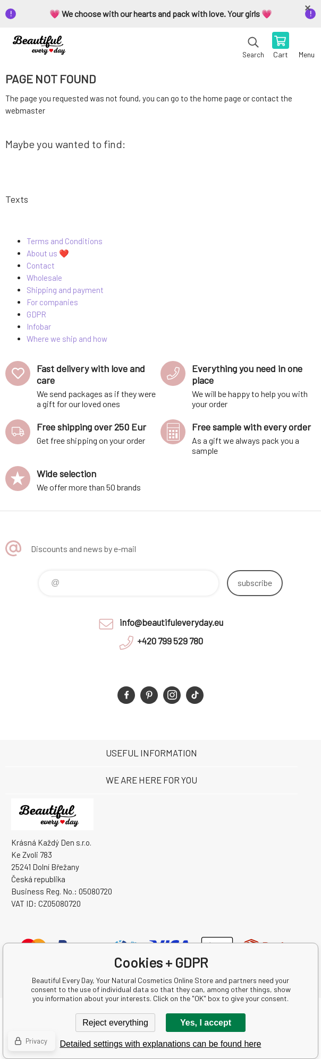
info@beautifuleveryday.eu (171, 622)
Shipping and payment (65, 290)
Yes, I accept (205, 1022)
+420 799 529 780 (170, 640)
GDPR (36, 314)
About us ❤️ (48, 253)
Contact (41, 265)
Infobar (39, 326)
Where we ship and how (67, 338)
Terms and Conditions (65, 241)
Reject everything (115, 1022)
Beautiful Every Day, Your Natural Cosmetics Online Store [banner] (41, 46)
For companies (52, 302)
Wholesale (44, 277)
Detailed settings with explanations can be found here (160, 1043)
